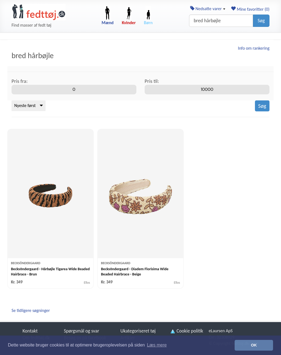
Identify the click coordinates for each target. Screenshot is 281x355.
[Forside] (39, 12)
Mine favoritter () (250, 9)
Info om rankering (253, 48)
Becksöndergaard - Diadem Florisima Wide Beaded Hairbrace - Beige (134, 272)
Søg (261, 21)
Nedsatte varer (208, 8)
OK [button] (254, 345)
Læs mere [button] (157, 345)
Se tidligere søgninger (31, 310)
